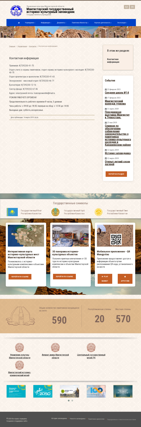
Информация (46, 23)
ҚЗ (126, 6)
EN (132, 6)
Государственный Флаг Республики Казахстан (31, 219)
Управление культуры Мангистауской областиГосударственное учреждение (51, 10)
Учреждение (30, 23)
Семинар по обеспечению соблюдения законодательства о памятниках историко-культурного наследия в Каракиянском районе (118, 135)
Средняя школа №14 (117, 92)
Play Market (105, 278)
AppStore (125, 278)
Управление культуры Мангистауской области (19, 356)
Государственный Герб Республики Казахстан (74, 219)
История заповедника (118, 153)
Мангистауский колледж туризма (115, 102)
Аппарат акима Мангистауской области (55, 356)
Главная (12, 46)
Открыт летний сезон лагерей (117, 163)
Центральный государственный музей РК (91, 356)
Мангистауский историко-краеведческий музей (19, 374)
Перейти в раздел (116, 174)
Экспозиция (122, 23)
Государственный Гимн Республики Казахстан (117, 219)
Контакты (32, 46)
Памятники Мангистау (80, 23)
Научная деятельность (103, 23)
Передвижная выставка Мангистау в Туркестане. (117, 114)
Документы (61, 23)
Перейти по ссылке (20, 277)
